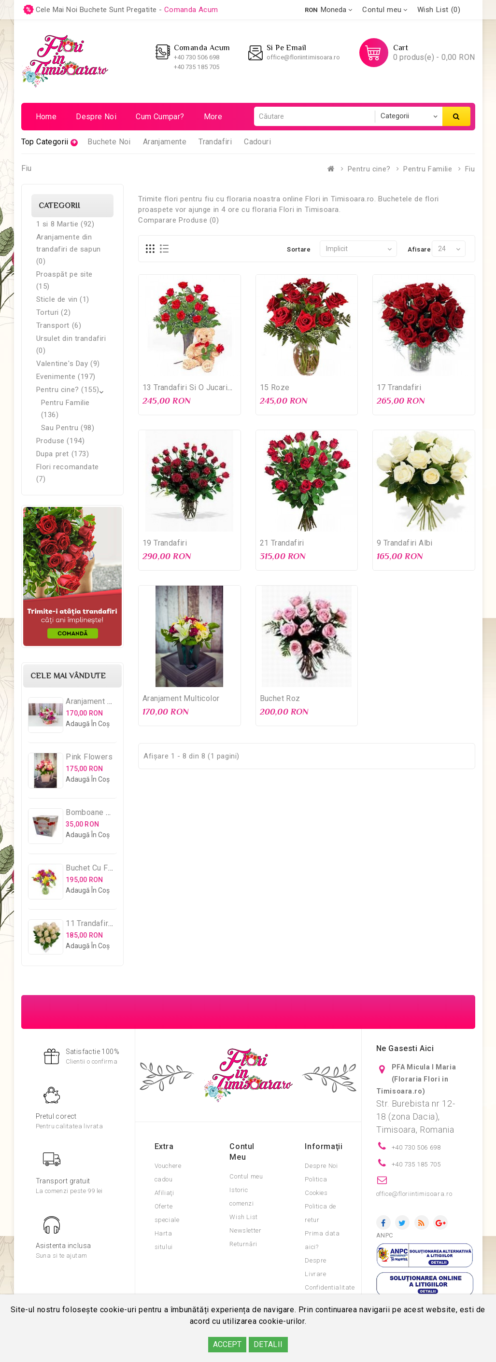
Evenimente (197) (66, 376)
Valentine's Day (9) (68, 363)
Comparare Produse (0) (178, 220)
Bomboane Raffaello (102, 812)
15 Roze (275, 387)
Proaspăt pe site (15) (64, 280)
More (213, 116)
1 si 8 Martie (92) (65, 224)
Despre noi (96, 116)
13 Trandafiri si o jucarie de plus (202, 387)
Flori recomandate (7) (67, 473)
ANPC (384, 1235)
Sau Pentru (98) (68, 427)
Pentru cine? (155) (67, 389)
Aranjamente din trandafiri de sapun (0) (68, 249)
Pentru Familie (427, 169)
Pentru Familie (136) (65, 408)
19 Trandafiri (164, 543)
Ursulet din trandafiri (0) (71, 344)
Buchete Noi (108, 141)
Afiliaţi (164, 1192)
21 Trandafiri (282, 543)
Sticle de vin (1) (62, 299)
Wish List (243, 1217)
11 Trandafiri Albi (96, 923)
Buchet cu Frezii (95, 867)
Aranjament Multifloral (104, 701)
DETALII (268, 1344)
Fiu (470, 169)
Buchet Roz (280, 698)
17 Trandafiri (399, 387)
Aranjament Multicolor (180, 698)
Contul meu (246, 1176)
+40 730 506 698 (197, 57)
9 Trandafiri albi (405, 543)
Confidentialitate (329, 1287)
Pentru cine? (369, 169)
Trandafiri (215, 141)
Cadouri (257, 141)
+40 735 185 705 (197, 66)
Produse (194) (60, 440)
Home (46, 116)
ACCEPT (227, 1344)
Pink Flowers (89, 756)
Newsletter (245, 1230)
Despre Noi (321, 1165)
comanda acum (191, 9)
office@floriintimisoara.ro (303, 57)
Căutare (456, 116)
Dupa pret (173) (62, 453)
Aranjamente (164, 141)
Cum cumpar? (160, 116)
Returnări (243, 1244)
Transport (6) (59, 325)
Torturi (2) (53, 312)
